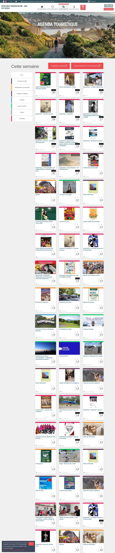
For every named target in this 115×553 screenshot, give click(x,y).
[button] (46, 85)
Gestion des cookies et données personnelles (13, 550)
